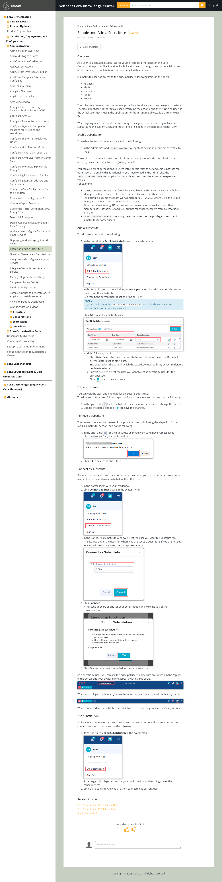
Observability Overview (20, 336)
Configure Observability (20, 341)
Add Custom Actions (22, 66)
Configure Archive (20, 116)
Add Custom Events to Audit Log (28, 72)
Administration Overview (24, 50)
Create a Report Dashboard (26, 203)
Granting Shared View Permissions (30, 254)
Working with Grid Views (24, 307)
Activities (19, 312)
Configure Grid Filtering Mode (27, 147)
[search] (164, 5)
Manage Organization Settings (27, 277)
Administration (19, 46)
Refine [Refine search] (124, 4)
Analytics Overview (21, 91)
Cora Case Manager (19, 363)
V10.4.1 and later (89, 47)
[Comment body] (138, 845)
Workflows (19, 326)
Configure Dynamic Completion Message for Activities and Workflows (28, 130)
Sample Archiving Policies (24, 282)
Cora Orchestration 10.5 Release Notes (97, 809)
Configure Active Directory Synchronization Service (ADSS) (28, 108)
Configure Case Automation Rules (29, 121)
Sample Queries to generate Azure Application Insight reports (30, 294)
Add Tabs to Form (20, 86)
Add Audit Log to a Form (24, 56)
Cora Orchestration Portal (26, 331)
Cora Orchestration (19, 17)
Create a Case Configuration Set (28, 198)
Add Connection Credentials (26, 61)
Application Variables (22, 96)
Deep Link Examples (21, 217)
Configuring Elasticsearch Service (29, 175)
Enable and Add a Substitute (26, 249)
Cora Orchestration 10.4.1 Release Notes (98, 805)
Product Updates (20, 26)
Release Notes (19, 21)
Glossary (12, 397)
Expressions (20, 321)
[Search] (202, 5)
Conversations (22, 317)
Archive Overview (20, 102)
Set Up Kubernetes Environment (26, 346)
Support (213, 5)
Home (80, 26)
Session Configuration (23, 287)
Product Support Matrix (21, 31)
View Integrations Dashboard (27, 301)
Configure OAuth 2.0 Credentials (28, 152)
